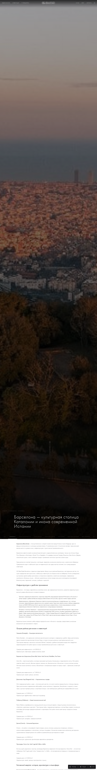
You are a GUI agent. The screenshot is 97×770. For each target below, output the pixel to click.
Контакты (89, 2)
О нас (77, 2)
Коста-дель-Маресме (73, 536)
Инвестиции (16, 2)
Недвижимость (6, 2)
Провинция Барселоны (25, 536)
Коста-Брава (61, 536)
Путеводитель (25, 2)
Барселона (13, 536)
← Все (4, 536)
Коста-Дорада (38, 536)
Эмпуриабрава (86, 536)
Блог (83, 2)
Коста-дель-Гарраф (50, 536)
